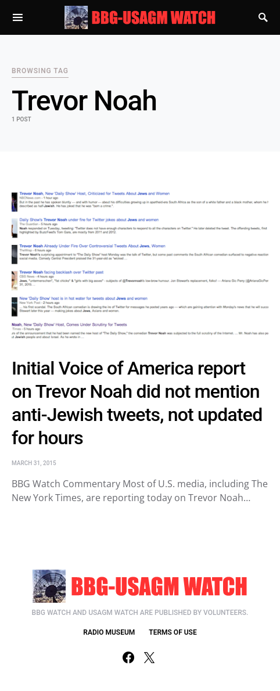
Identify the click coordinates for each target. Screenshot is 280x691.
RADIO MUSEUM (109, 632)
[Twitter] (149, 657)
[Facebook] (128, 657)
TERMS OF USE (172, 632)
